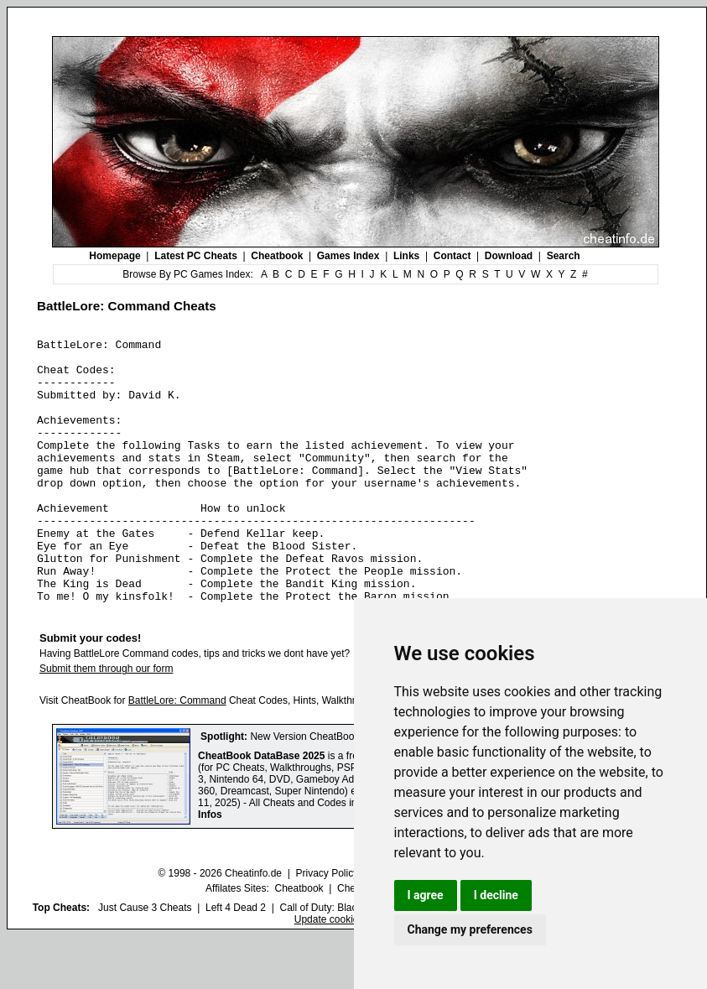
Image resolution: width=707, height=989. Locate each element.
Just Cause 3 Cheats (144, 960)
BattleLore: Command (177, 753)
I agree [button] (426, 895)
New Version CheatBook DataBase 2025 (340, 789)
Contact (452, 256)
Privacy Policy (326, 926)
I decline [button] (496, 895)
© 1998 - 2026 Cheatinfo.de (220, 926)
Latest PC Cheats (195, 256)
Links (406, 256)
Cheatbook (277, 256)
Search (563, 256)
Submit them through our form (106, 721)
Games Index (348, 256)
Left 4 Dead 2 (235, 960)
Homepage (114, 256)
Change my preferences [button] (470, 929)
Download (509, 256)
